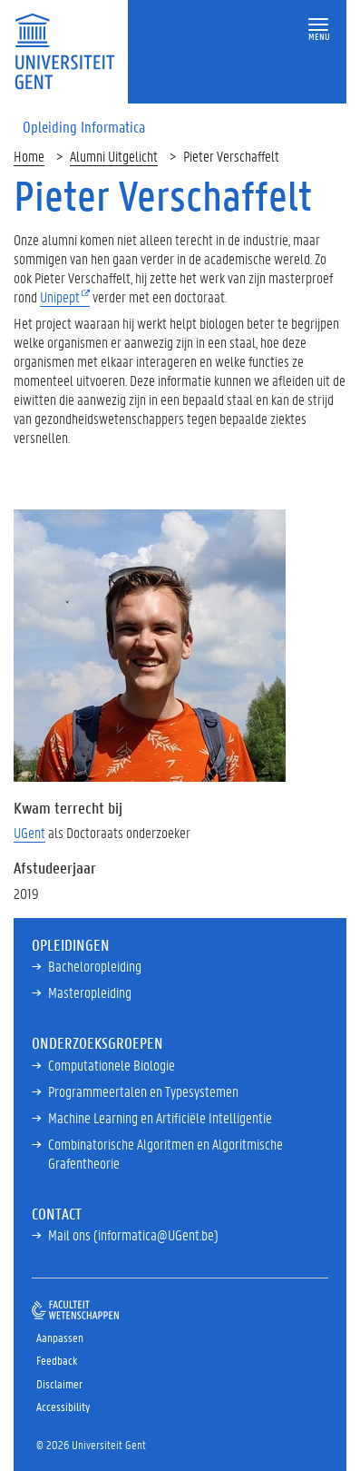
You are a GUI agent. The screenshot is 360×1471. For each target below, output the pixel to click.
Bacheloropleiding (94, 965)
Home (29, 155)
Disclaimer (59, 1383)
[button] (318, 25)
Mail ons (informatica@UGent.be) (133, 1234)
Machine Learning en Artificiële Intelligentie (160, 1117)
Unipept (60, 296)
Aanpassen (59, 1337)
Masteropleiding (89, 992)
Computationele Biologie (111, 1064)
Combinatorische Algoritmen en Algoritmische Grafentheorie (165, 1153)
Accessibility (63, 1406)
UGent (29, 832)
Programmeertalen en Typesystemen (143, 1091)
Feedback (56, 1359)
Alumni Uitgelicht (114, 155)
